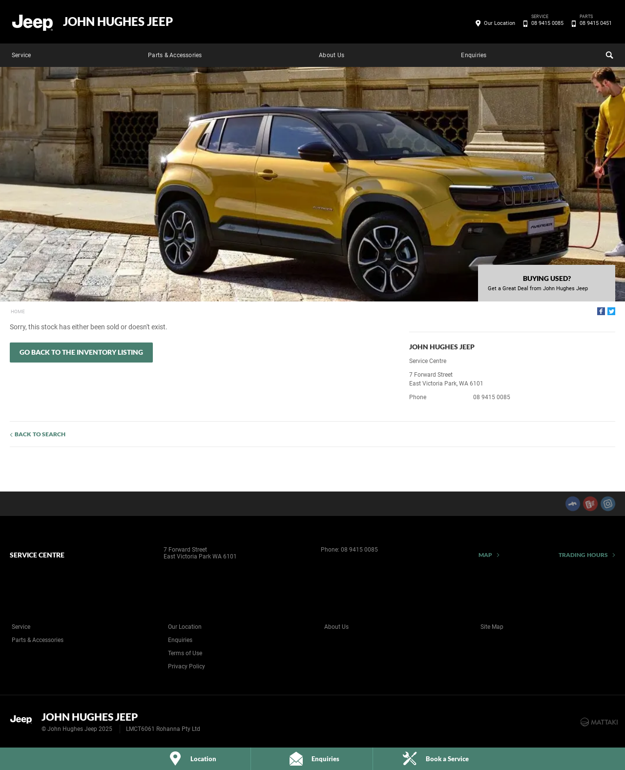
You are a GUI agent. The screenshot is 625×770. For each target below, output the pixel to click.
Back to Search (40, 434)
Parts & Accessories (175, 55)
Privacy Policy (186, 666)
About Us (331, 55)
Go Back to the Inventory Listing (81, 352)
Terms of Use (185, 653)
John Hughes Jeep (118, 21)
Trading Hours (583, 554)
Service (21, 55)
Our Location (499, 23)
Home (18, 311)
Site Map (491, 626)
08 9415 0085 (545, 23)
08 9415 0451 (594, 23)
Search (608, 54)
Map (485, 554)
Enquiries (473, 55)
